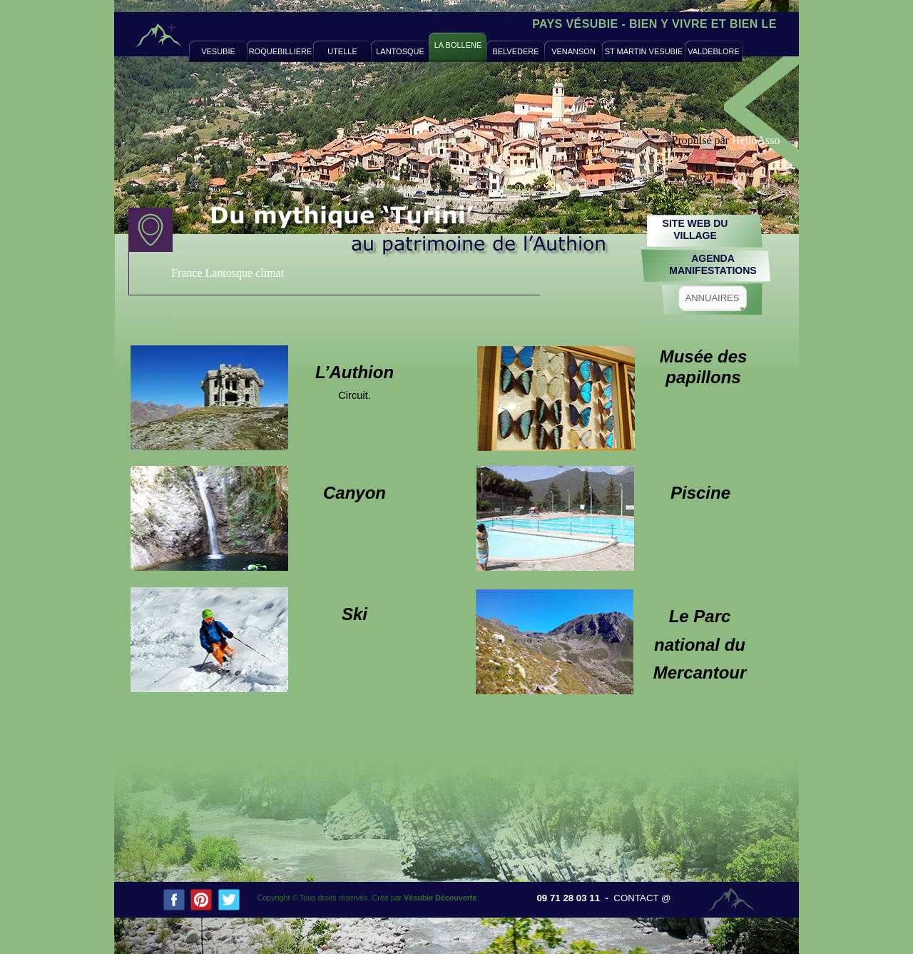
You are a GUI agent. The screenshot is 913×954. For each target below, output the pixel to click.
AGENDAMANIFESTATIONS (712, 264)
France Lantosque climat (227, 273)
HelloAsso (756, 140)
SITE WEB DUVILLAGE (695, 229)
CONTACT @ (641, 898)
